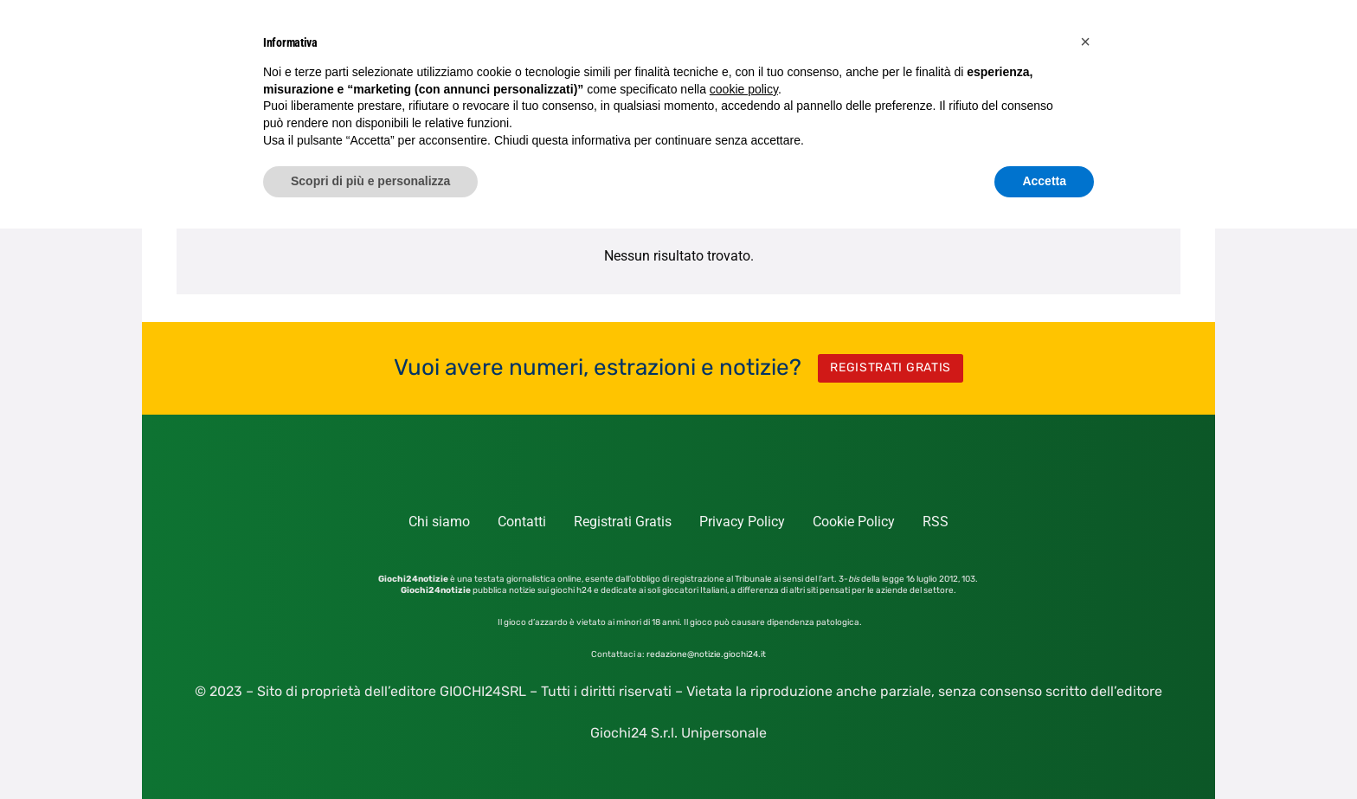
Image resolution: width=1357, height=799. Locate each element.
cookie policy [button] (744, 89)
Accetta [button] (1044, 181)
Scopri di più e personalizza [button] (370, 181)
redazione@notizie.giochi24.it (706, 654)
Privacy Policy (742, 521)
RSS (936, 521)
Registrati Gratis (623, 521)
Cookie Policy (854, 521)
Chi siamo (439, 521)
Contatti (522, 521)
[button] (1085, 41)
